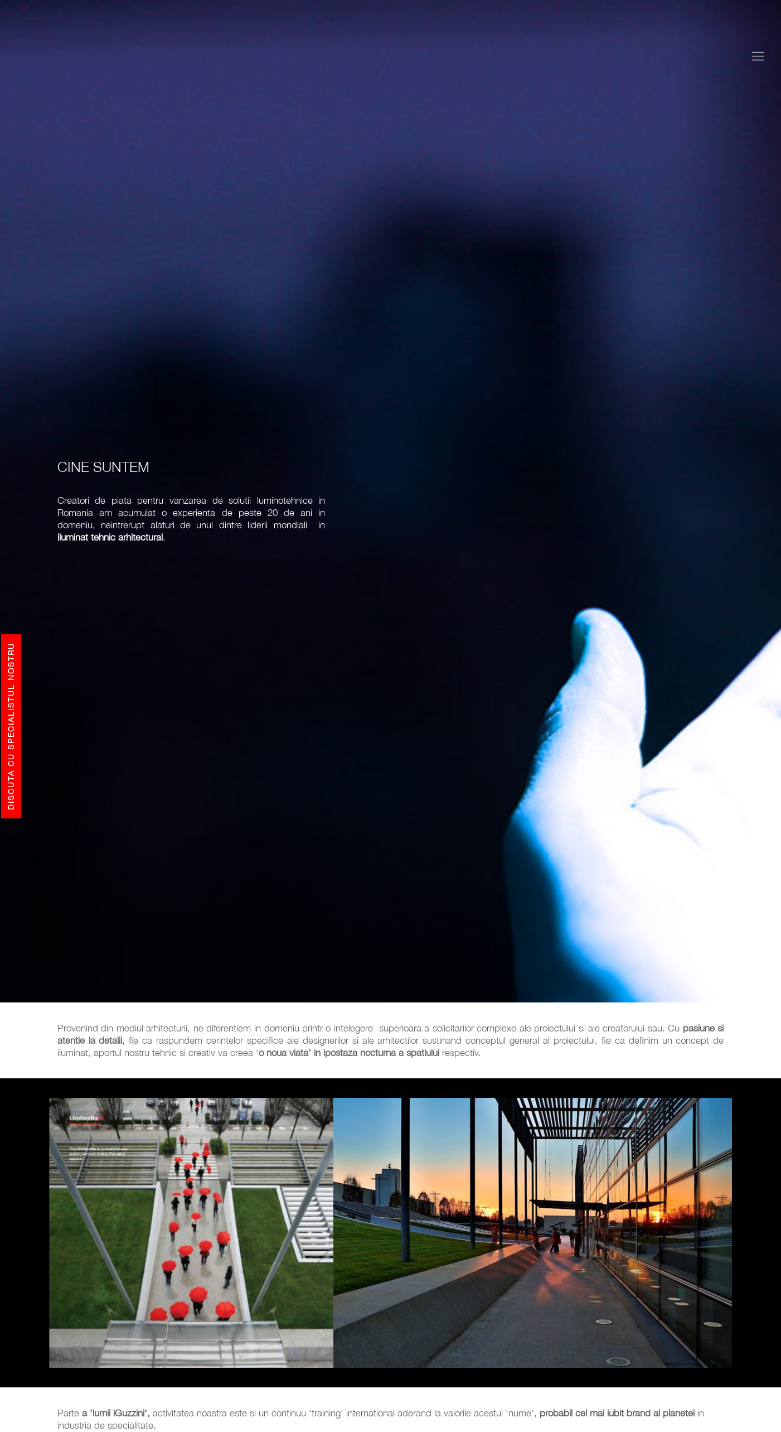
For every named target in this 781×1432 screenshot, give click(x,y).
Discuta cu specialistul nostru (11, 726)
